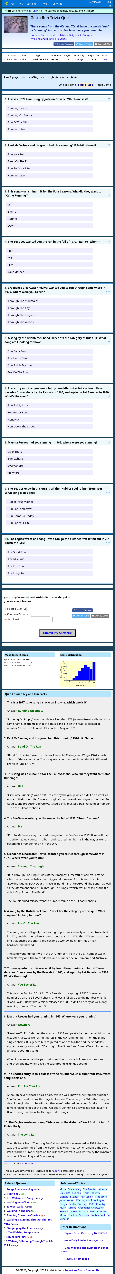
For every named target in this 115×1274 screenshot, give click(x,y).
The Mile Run (16, 559)
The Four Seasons (78, 1214)
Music (63, 1189)
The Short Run (17, 551)
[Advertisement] (58, 67)
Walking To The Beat (19, 1210)
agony (56, 1170)
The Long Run (16, 573)
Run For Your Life (19, 168)
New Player (94, 1)
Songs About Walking (20, 1189)
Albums (102, 1189)
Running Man (16, 129)
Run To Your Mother (20, 501)
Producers (101, 1196)
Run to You (13, 1193)
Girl (10, 204)
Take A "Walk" (15, 1206)
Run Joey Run (16, 154)
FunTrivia (76, 1258)
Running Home (17, 108)
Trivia (44, 3)
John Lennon (67, 1200)
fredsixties (12, 59)
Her (10, 250)
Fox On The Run (18, 372)
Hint (108, 98)
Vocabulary (74, 1189)
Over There (15, 451)
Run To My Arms (18, 405)
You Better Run (17, 412)
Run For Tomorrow (19, 508)
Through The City (19, 307)
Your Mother (16, 271)
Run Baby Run (17, 351)
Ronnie (12, 218)
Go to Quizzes (83, 1240)
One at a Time (67, 84)
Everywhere (15, 465)
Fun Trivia (13, 4)
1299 (105, 59)
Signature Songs (69, 1196)
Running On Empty (20, 115)
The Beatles (89, 1189)
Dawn (11, 225)
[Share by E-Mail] (103, 44)
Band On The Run (19, 161)
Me (10, 257)
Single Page (85, 84)
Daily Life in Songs (70, 1192)
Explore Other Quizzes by (85, 1232)
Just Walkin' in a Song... (21, 1197)
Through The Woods (20, 322)
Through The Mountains (23, 300)
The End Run (16, 566)
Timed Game (103, 84)
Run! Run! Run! (17, 1236)
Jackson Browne (79, 1211)
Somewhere (15, 458)
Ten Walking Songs (19, 1232)
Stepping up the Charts (21, 1227)
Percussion (86, 1196)
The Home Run (17, 358)
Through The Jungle (20, 314)
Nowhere (13, 472)
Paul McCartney (78, 1203)
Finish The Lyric (91, 1192)
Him (10, 264)
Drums (72, 1207)
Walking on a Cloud (18, 1202)
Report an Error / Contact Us (82, 1270)
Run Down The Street (21, 426)
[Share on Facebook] (66, 44)
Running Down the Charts (22, 1215)
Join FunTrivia (34, 10)
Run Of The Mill (17, 122)
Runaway (13, 419)
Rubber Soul (98, 1214)
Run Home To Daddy (21, 515)
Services (58, 3)
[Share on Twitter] (85, 44)
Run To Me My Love (20, 365)
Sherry (12, 211)
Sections (32, 3)
